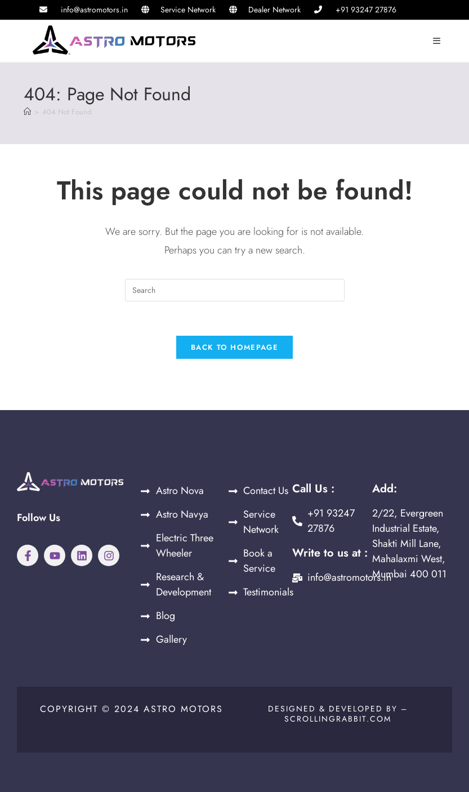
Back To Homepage (234, 347)
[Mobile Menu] (437, 41)
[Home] (27, 111)
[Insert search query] (235, 290)
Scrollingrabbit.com (337, 718)
